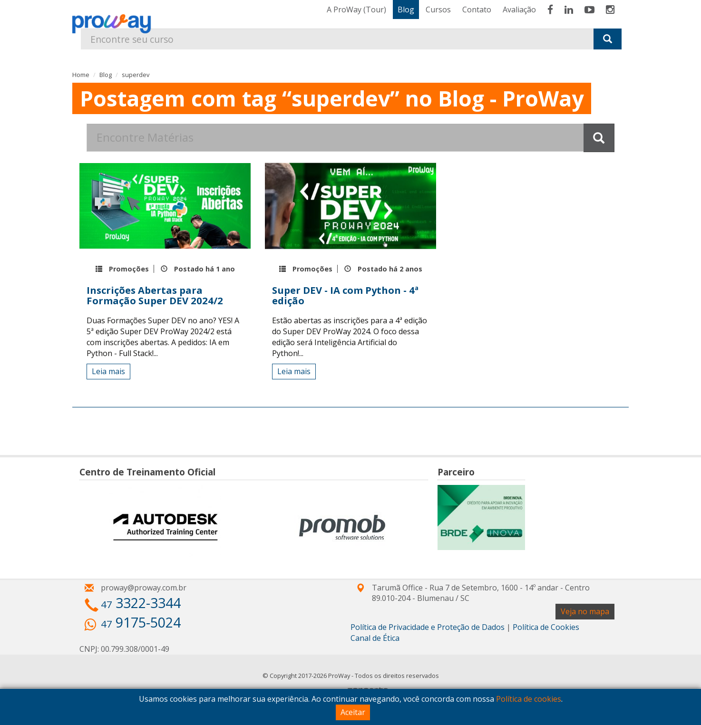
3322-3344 (141, 602)
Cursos (438, 9)
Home (80, 74)
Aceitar (353, 712)
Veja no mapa (585, 611)
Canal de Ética (374, 638)
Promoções (129, 268)
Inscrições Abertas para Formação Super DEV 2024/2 (155, 295)
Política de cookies (528, 699)
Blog (406, 9)
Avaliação (519, 9)
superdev (135, 74)
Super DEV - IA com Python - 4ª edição (345, 295)
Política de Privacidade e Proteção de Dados (427, 627)
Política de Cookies (546, 627)
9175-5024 (141, 622)
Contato (476, 9)
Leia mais (108, 371)
